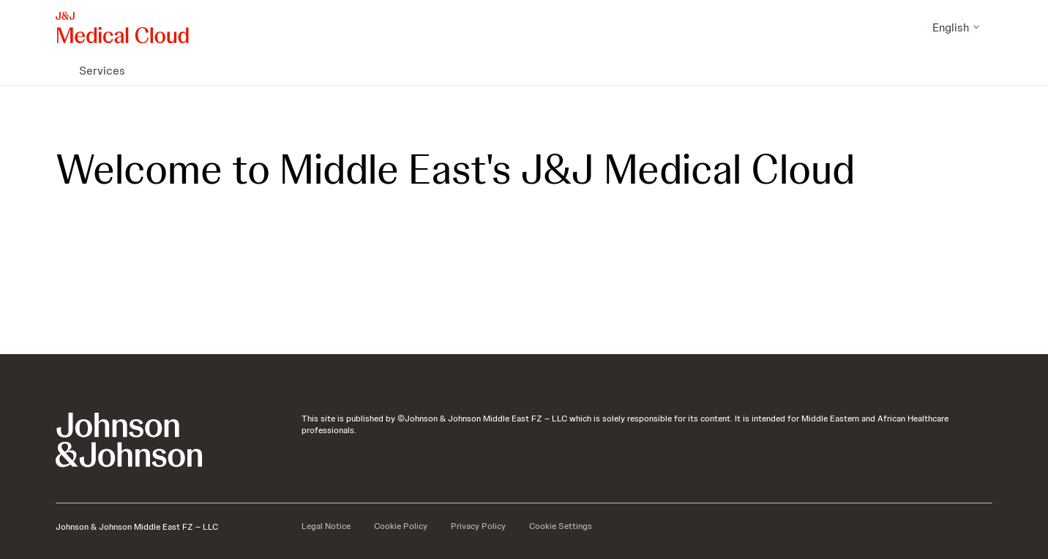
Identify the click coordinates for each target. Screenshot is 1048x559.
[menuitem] (61, 70)
